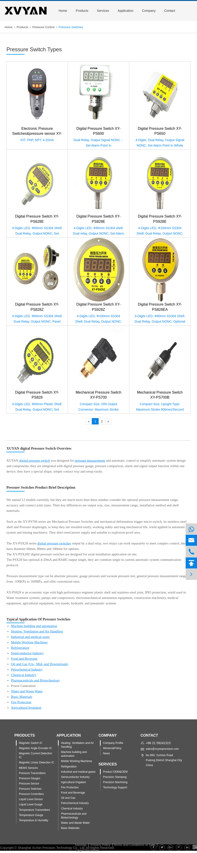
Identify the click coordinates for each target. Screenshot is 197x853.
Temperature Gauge (31, 815)
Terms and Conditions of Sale (134, 845)
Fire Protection (21, 702)
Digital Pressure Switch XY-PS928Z (98, 306)
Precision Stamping (114, 777)
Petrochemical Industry (27, 669)
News (106, 753)
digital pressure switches (54, 543)
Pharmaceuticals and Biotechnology (35, 680)
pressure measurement (90, 460)
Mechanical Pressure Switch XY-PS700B (160, 394)
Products (82, 10)
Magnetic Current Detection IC (35, 755)
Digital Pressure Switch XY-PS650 (160, 131)
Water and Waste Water (27, 691)
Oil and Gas (68, 797)
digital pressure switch (34, 460)
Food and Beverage (24, 658)
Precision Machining (115, 782)
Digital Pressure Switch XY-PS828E (98, 218)
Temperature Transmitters (34, 809)
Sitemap (80, 845)
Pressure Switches (71, 27)
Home (63, 10)
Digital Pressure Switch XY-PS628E (37, 218)
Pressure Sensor (29, 783)
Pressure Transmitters (32, 773)
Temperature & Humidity (33, 820)
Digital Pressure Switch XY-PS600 (98, 131)
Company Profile (113, 743)
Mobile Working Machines (29, 642)
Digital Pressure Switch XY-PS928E (160, 218)
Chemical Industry (23, 675)
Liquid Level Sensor (31, 799)
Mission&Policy (112, 748)
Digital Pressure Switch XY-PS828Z (37, 306)
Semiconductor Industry (27, 653)
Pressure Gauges (29, 778)
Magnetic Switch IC (30, 743)
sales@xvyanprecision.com (162, 748)
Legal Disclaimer (87, 850)
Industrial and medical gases (30, 637)
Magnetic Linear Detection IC (36, 762)
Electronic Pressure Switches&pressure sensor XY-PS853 (37, 131)
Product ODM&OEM (115, 771)
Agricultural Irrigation (26, 707)
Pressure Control (43, 27)
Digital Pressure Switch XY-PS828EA (160, 306)
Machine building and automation (34, 626)
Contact (169, 10)
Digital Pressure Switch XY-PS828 (37, 394)
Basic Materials (21, 697)
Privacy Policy (100, 845)
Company (149, 10)
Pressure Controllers (31, 794)
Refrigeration (20, 648)
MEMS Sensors (28, 768)
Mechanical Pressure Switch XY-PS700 (98, 394)
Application (125, 10)
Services (103, 10)
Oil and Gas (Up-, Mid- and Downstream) (39, 664)
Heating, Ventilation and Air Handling (37, 631)
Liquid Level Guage (30, 804)
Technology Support (115, 787)
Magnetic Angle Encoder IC (35, 748)
